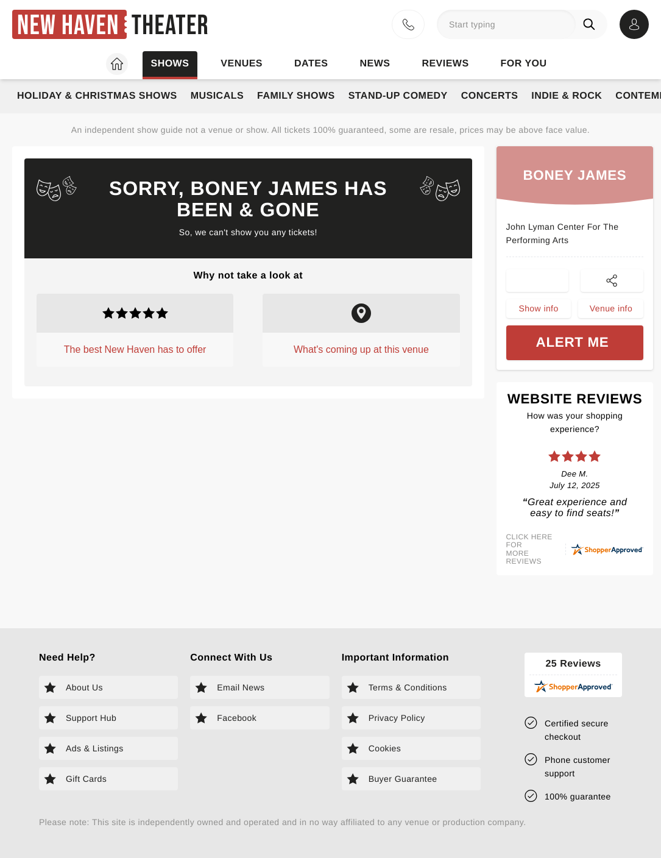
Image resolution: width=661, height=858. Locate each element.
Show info (538, 312)
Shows (169, 63)
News (374, 63)
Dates (311, 63)
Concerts (489, 96)
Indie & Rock (566, 96)
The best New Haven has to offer (135, 349)
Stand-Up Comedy (398, 96)
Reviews (445, 63)
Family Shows (296, 96)
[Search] (591, 24)
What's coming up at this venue (361, 349)
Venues (242, 63)
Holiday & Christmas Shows (97, 96)
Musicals (217, 96)
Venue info (611, 312)
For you (524, 63)
